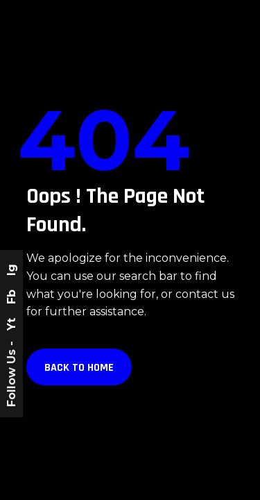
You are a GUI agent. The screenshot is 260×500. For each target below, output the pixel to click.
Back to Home (79, 367)
